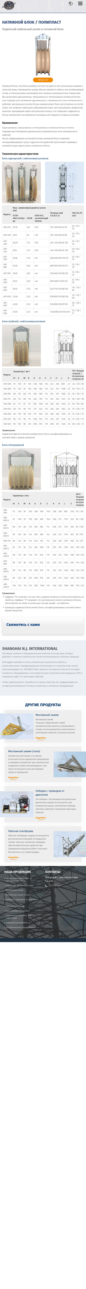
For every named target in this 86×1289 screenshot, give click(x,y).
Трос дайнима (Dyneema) (17, 911)
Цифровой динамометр (16, 923)
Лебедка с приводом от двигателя (22, 899)
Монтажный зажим (14, 890)
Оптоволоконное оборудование (21, 927)
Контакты (52, 872)
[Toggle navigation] (80, 3)
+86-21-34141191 (55, 885)
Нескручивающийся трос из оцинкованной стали (19, 879)
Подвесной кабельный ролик (19, 885)
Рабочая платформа (15, 906)
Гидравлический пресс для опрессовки (18, 916)
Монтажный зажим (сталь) (18, 895)
